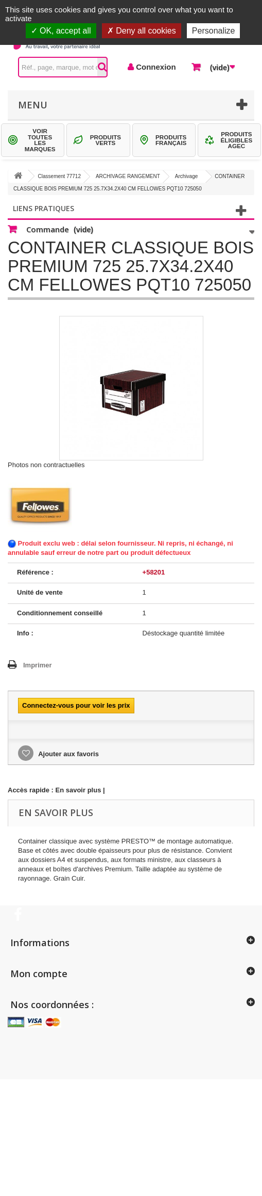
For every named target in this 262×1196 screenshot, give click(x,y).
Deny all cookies (141, 30)
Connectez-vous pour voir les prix (76, 705)
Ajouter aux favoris (68, 754)
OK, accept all (61, 30)
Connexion (155, 66)
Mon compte (38, 973)
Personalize (213, 30)
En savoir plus (78, 790)
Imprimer (37, 665)
